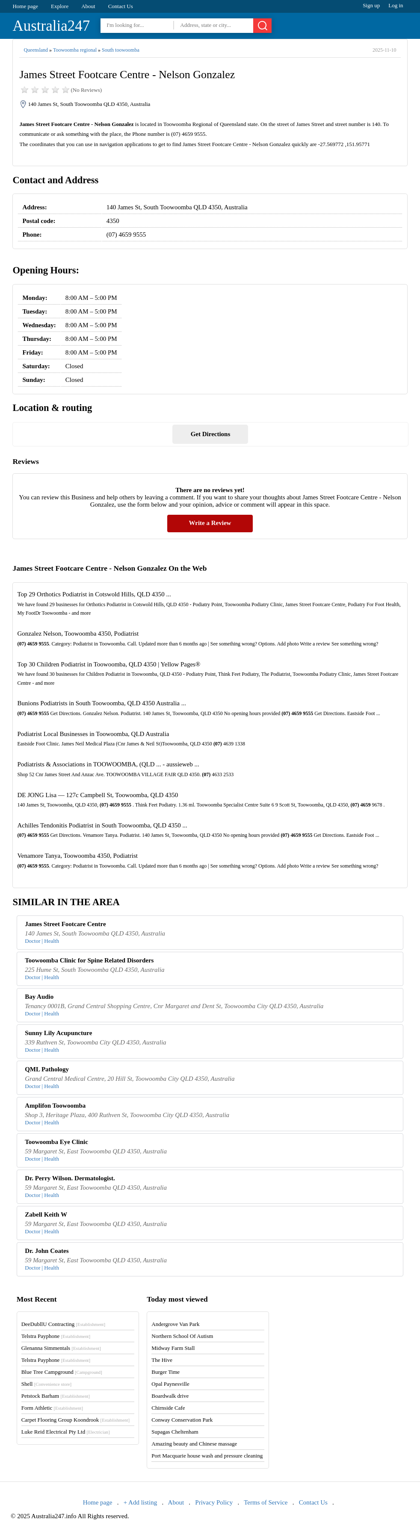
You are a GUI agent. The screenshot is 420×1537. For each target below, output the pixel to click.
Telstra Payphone (56, 1336)
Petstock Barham (55, 1396)
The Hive (161, 1360)
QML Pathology (47, 1069)
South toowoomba (120, 50)
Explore (59, 6)
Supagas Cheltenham (174, 1431)
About (88, 6)
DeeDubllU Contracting (63, 1324)
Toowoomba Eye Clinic (56, 1141)
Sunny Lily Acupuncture (58, 1033)
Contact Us (120, 6)
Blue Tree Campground (61, 1372)
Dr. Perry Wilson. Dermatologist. (70, 1178)
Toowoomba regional (75, 50)
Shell (46, 1384)
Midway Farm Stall (173, 1348)
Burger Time (165, 1372)
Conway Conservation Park (182, 1420)
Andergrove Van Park (175, 1324)
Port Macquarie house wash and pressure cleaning (207, 1455)
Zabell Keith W (46, 1214)
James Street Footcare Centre (65, 924)
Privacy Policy (214, 1502)
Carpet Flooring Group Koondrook (75, 1420)
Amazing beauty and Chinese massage (194, 1443)
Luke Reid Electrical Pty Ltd (65, 1431)
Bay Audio (39, 996)
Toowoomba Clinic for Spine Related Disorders (89, 960)
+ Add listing (140, 1502)
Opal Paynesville (170, 1384)
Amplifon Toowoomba (55, 1105)
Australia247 (51, 26)
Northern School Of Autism (182, 1336)
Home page (25, 6)
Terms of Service (265, 1502)
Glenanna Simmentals (61, 1348)
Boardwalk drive (170, 1396)
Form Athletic (52, 1408)
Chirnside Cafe (168, 1408)
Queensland (36, 50)
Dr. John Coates (46, 1250)
